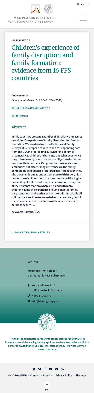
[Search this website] (76, 4)
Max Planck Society (31, 345)
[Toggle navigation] (83, 17)
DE (87, 4)
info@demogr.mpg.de (45, 301)
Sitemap (81, 375)
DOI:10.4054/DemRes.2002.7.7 (32, 108)
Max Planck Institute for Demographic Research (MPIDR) (48, 338)
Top (47, 390)
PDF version (21, 115)
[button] (78, 4)
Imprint (47, 375)
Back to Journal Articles (32, 232)
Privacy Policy (64, 375)
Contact (35, 375)
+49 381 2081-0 (41, 295)
